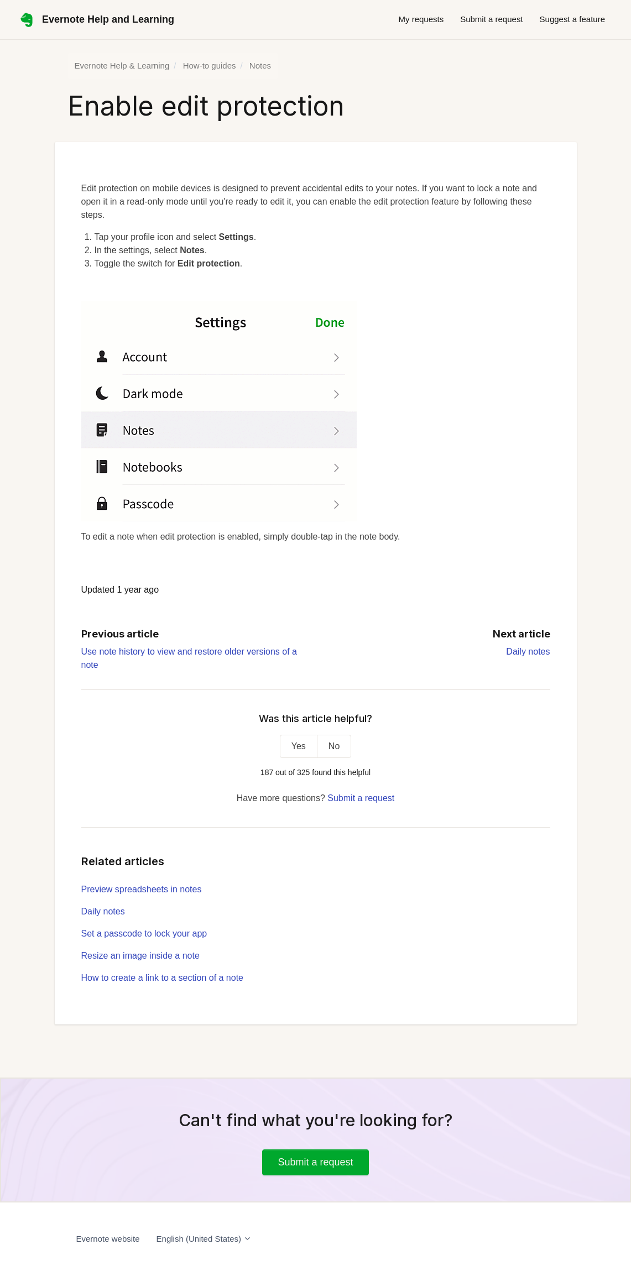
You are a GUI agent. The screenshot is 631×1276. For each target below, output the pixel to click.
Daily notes (528, 651)
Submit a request (491, 19)
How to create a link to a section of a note (162, 977)
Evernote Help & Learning (122, 65)
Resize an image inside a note (140, 955)
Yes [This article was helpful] (298, 746)
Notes (260, 65)
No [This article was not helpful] (334, 746)
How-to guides (209, 65)
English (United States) (204, 1238)
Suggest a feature (572, 19)
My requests (421, 19)
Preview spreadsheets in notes (141, 889)
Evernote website (108, 1238)
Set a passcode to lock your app (144, 933)
